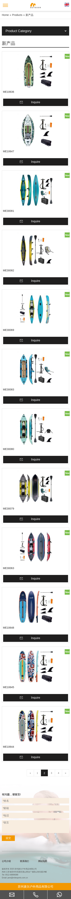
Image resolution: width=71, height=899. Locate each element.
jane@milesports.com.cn (18, 878)
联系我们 (24, 861)
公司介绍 (6, 861)
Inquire (35, 102)
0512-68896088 (11, 875)
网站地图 (42, 861)
